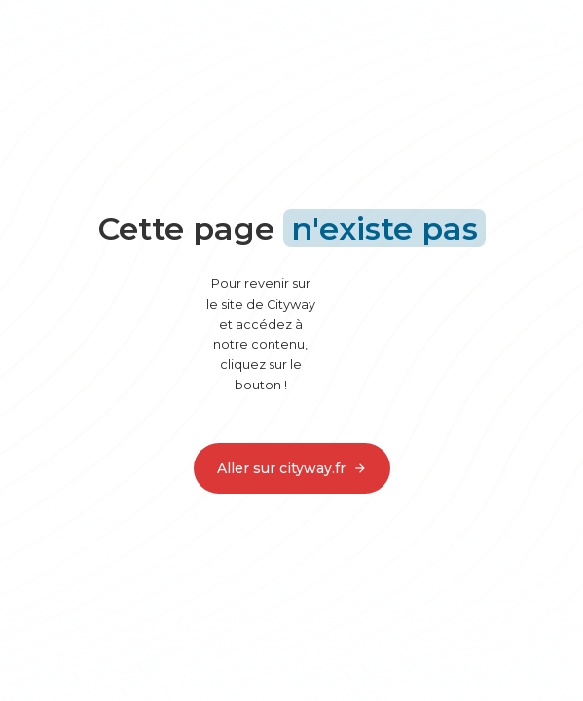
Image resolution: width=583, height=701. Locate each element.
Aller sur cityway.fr (292, 468)
